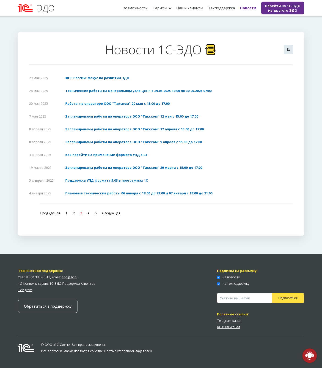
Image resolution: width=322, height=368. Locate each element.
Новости (248, 8)
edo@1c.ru (69, 277)
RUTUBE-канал (228, 327)
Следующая (111, 213)
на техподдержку (233, 283)
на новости (228, 277)
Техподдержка (221, 8)
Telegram (25, 290)
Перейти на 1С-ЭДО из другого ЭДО (282, 8)
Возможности (135, 8)
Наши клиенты (189, 8)
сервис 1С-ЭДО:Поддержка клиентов (66, 283)
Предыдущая (50, 213)
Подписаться (288, 298)
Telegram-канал (229, 320)
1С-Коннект (27, 283)
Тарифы (160, 8)
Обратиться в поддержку (48, 306)
